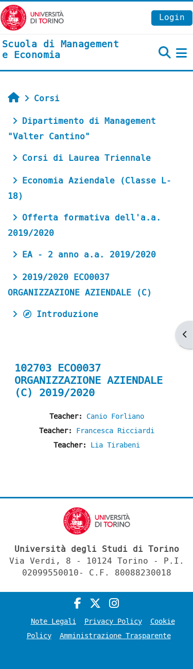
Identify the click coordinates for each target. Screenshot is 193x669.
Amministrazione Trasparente (115, 635)
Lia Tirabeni (115, 445)
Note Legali (53, 621)
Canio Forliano (115, 416)
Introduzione (60, 314)
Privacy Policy (113, 621)
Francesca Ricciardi (115, 430)
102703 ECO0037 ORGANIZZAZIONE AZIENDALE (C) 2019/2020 (88, 380)
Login (172, 17)
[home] (64, 50)
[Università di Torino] (32, 17)
